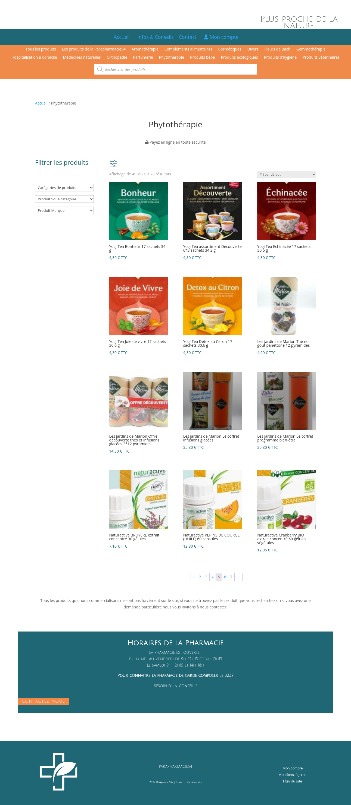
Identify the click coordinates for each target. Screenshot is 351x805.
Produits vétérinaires (321, 57)
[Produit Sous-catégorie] (64, 199)
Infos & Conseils (155, 37)
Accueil (122, 37)
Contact (190, 37)
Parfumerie (143, 57)
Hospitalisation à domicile (34, 57)
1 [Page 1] (194, 576)
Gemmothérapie (310, 49)
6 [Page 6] (225, 576)
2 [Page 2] (200, 576)
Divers (252, 49)
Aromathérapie (145, 49)
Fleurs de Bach (277, 49)
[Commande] (286, 174)
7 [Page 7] (231, 576)
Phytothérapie (171, 57)
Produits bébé (202, 57)
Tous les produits (41, 49)
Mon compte (221, 37)
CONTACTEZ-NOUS (43, 701)
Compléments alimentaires (188, 49)
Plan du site (292, 781)
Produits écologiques (239, 57)
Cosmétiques (229, 49)
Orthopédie (117, 57)
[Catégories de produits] (64, 187)
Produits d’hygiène (280, 57)
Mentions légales (292, 774)
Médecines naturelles (82, 57)
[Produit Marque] (64, 210)
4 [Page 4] (213, 576)
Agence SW (166, 782)
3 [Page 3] (206, 576)
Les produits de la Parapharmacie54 (94, 49)
